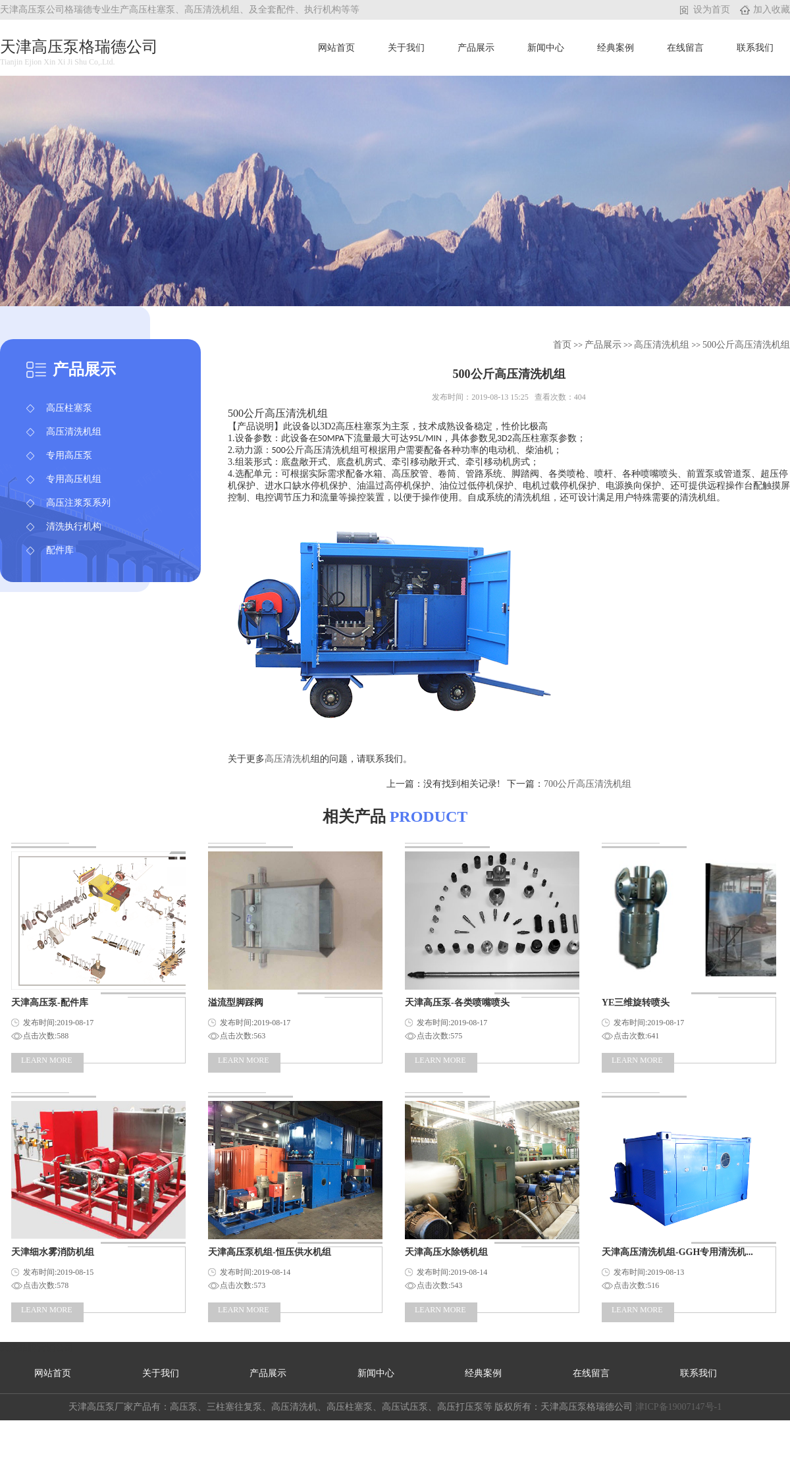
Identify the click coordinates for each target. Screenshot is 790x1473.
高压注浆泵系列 (78, 503)
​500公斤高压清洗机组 (746, 345)
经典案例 (615, 48)
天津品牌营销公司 (37, 1347)
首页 (563, 345)
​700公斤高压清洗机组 (587, 784)
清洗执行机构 (73, 526)
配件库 (60, 550)
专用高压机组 (73, 479)
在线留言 (685, 48)
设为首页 (711, 9)
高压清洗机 (288, 759)
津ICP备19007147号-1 (678, 1407)
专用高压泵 (69, 455)
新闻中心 (545, 48)
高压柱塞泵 (69, 408)
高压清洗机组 (73, 432)
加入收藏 (771, 9)
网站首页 (336, 48)
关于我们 (406, 48)
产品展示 (476, 48)
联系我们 (755, 48)
